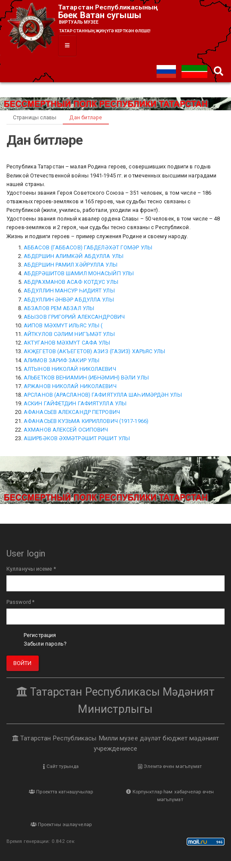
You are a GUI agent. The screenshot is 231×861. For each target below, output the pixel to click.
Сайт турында (61, 766)
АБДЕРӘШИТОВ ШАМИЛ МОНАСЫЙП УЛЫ (79, 273)
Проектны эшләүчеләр (61, 824)
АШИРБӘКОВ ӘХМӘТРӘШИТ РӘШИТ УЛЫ (77, 438)
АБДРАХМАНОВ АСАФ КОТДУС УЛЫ (71, 282)
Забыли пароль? (45, 643)
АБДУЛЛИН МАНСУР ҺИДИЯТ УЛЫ (69, 290)
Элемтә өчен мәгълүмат (170, 766)
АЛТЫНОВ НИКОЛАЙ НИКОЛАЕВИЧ (70, 369)
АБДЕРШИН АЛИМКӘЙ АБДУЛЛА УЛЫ (73, 256)
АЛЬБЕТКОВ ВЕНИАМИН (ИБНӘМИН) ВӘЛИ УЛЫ (86, 377)
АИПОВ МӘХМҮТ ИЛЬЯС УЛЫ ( (63, 325)
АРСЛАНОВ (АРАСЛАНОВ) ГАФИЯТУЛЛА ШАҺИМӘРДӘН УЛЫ (103, 395)
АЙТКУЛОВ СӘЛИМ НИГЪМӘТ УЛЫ (69, 334)
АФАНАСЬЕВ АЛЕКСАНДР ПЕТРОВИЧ (72, 412)
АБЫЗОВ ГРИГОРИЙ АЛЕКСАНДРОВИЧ (74, 317)
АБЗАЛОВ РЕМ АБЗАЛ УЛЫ (59, 308)
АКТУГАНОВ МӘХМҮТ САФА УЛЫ (67, 342)
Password (20, 602)
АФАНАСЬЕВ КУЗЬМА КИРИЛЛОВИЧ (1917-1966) (86, 421)
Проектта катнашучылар (61, 792)
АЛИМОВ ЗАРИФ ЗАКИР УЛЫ (61, 360)
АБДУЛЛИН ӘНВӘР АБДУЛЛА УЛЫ (69, 299)
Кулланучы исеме (31, 569)
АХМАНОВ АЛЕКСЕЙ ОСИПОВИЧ (66, 429)
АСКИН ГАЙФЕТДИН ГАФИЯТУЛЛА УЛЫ (75, 403)
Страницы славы (34, 117)
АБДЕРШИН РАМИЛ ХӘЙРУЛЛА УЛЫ (70, 264)
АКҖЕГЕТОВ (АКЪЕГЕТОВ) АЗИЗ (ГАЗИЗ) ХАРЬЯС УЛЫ (95, 351)
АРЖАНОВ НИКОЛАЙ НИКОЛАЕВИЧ (70, 386)
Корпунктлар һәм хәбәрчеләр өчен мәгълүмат (170, 795)
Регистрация (40, 635)
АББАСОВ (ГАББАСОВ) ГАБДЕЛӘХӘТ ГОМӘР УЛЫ (88, 247)
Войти (22, 663)
